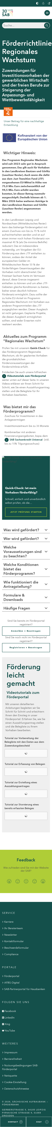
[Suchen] (26, 25)
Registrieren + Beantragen (26, 647)
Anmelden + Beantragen (26, 631)
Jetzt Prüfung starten (26, 512)
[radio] (9, 881)
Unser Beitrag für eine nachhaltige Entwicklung (24, 123)
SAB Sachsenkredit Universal (26, 439)
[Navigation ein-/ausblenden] (47, 13)
